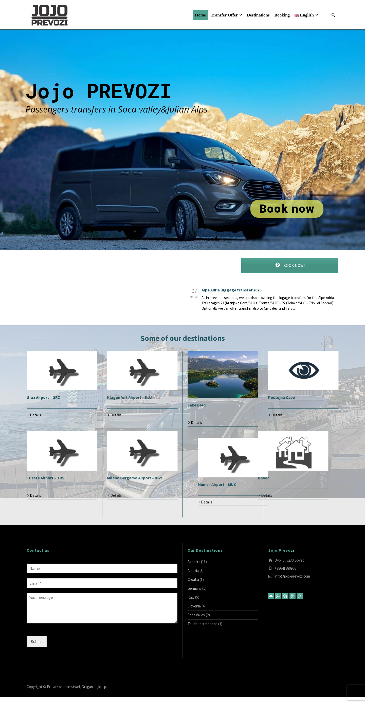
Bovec (193, 484)
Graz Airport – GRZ (43, 397)
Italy (191, 604)
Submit (37, 648)
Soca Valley (196, 622)
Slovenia (194, 613)
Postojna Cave (281, 397)
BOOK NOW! (290, 265)
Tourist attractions (202, 630)
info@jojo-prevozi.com (292, 583)
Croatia (193, 586)
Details (35, 415)
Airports (194, 568)
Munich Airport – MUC (287, 484)
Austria (193, 577)
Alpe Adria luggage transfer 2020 (231, 290)
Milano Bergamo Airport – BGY (134, 484)
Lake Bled (197, 404)
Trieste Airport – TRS (45, 484)
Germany (195, 595)
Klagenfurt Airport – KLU (129, 397)
